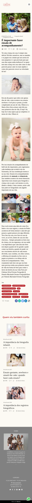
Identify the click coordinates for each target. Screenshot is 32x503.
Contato (16, 495)
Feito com (16, 501)
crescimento (16, 291)
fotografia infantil (6, 296)
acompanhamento (6, 285)
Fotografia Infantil (19, 36)
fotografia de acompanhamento (9, 294)
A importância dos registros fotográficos (15, 406)
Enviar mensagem (17, 482)
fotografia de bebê (23, 294)
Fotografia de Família (8, 37)
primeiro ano (25, 296)
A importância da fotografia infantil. (16, 343)
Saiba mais (16, 469)
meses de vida (16, 296)
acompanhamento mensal (19, 285)
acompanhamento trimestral (8, 288)
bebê (19, 288)
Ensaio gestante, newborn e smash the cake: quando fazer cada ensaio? (15, 375)
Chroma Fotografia (6, 291)
